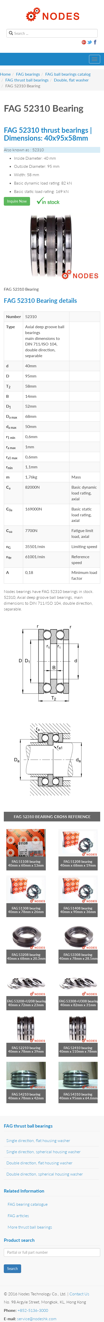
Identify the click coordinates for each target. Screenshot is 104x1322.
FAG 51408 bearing (78, 908)
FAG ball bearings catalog (68, 74)
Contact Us (79, 1293)
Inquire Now (17, 201)
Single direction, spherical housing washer (43, 1151)
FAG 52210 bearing (26, 1048)
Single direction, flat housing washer (38, 1140)
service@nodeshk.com (36, 1318)
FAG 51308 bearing (26, 908)
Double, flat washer (71, 79)
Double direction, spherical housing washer (44, 1173)
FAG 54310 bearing (78, 1094)
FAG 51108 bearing (26, 862)
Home (5, 74)
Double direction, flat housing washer (39, 1162)
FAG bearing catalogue (28, 1204)
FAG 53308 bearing (78, 955)
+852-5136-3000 (33, 1310)
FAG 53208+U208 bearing (27, 1001)
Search (12, 1268)
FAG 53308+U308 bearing (79, 1001)
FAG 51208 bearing (78, 862)
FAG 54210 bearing (26, 1094)
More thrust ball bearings (30, 1227)
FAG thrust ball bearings (27, 79)
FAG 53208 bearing (26, 955)
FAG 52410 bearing (78, 1048)
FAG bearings (28, 74)
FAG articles (18, 1215)
